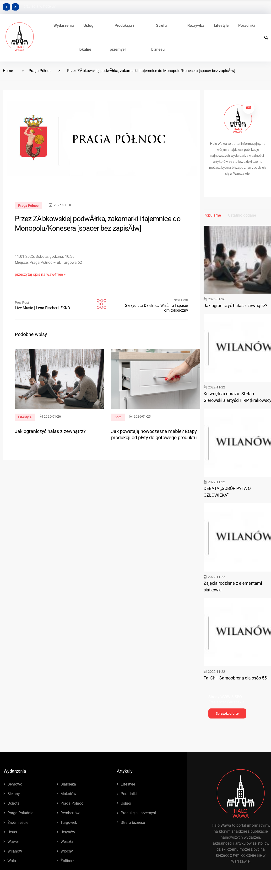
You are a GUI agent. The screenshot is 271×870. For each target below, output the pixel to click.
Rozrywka (195, 25)
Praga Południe (20, 813)
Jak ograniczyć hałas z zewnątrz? (50, 431)
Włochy (66, 851)
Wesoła (66, 841)
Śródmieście (17, 822)
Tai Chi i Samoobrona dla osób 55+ (236, 677)
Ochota (13, 803)
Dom (117, 417)
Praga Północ (40, 70)
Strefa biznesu (133, 822)
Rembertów (70, 813)
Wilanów (14, 851)
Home (8, 70)
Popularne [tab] (212, 215)
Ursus (12, 832)
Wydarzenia (64, 25)
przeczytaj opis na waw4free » (40, 274)
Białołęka (68, 784)
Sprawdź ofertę (227, 713)
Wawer (13, 841)
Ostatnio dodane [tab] (242, 215)
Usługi (126, 803)
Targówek (68, 822)
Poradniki (246, 25)
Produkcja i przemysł (138, 813)
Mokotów (68, 793)
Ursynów (67, 832)
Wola (11, 861)
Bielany (13, 793)
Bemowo (14, 784)
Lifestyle (221, 25)
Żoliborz (67, 861)
